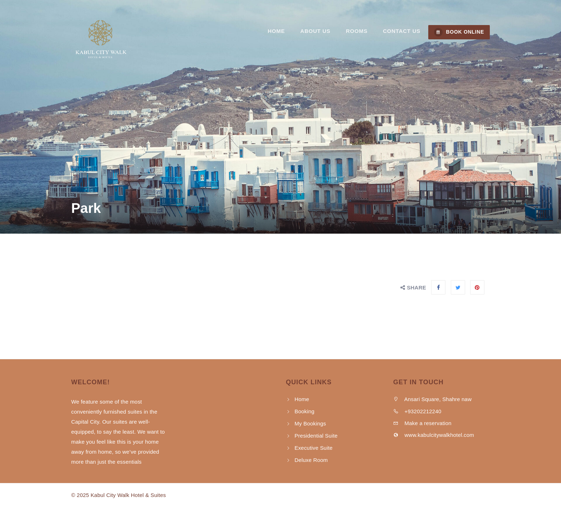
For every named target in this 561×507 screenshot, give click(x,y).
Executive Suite (313, 448)
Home (280, 32)
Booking (304, 411)
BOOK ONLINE (459, 32)
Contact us (402, 32)
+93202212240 (417, 411)
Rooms (358, 32)
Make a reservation (422, 423)
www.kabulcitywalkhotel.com (433, 435)
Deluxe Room (311, 460)
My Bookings (310, 423)
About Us (318, 32)
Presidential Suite (315, 436)
